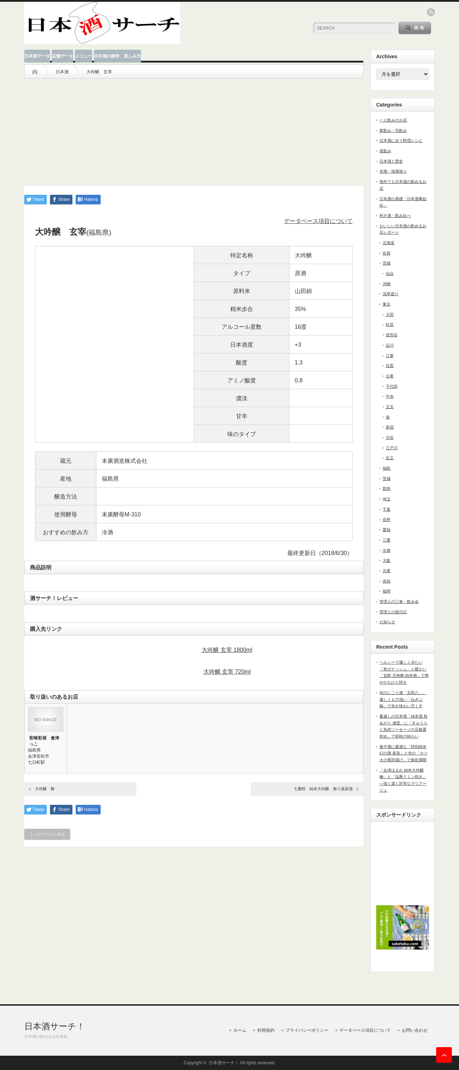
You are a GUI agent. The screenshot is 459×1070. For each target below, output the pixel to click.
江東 (390, 355)
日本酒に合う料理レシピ (401, 140)
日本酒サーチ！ (54, 1026)
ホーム (239, 1030)
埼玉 (386, 499)
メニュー (83, 56)
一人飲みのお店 (393, 120)
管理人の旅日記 (393, 612)
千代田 (392, 386)
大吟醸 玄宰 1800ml (227, 650)
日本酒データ (37, 56)
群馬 (386, 488)
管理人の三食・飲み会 (399, 601)
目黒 (390, 365)
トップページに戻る (47, 834)
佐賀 (386, 253)
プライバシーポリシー (307, 1030)
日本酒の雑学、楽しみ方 (117, 56)
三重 (386, 540)
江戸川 (392, 448)
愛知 (386, 529)
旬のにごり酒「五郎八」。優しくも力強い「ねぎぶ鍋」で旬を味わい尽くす (403, 699)
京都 (386, 550)
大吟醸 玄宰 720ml (227, 672)
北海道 (388, 243)
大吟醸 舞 (45, 789)
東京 (386, 304)
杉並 (390, 324)
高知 (386, 581)
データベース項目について (318, 221)
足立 (390, 458)
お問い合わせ (415, 1030)
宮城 (386, 263)
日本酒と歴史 (391, 161)
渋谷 (390, 437)
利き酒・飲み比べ (395, 215)
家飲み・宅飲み (393, 130)
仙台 (390, 273)
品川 (390, 345)
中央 (390, 396)
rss (431, 12)
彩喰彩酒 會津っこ (44, 741)
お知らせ (387, 622)
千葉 (386, 509)
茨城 (386, 478)
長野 (386, 519)
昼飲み (385, 151)
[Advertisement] (193, 129)
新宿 (390, 427)
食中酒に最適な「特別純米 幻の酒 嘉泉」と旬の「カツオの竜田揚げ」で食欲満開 (403, 753)
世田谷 (392, 335)
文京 (390, 407)
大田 (390, 314)
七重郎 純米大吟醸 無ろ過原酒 (323, 789)
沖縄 (386, 284)
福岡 (386, 591)
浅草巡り (390, 294)
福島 (386, 468)
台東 (390, 376)
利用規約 (265, 1030)
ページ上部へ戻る (444, 1055)
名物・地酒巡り (393, 171)
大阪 (386, 560)
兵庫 (386, 571)
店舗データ (62, 56)
